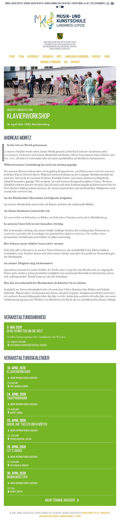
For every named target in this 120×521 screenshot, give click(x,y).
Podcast (96, 56)
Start (12, 56)
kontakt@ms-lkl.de (80, 3)
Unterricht (33, 56)
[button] (8, 83)
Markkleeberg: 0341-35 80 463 (57, 3)
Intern (78, 516)
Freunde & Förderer (50, 62)
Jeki (66, 62)
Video (107, 56)
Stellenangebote (98, 3)
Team (21, 56)
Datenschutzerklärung (48, 516)
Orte (59, 56)
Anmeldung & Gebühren (77, 56)
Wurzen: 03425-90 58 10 (33, 3)
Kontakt (75, 62)
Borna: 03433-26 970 (13, 3)
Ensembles (47, 56)
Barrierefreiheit (67, 516)
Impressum (105, 513)
